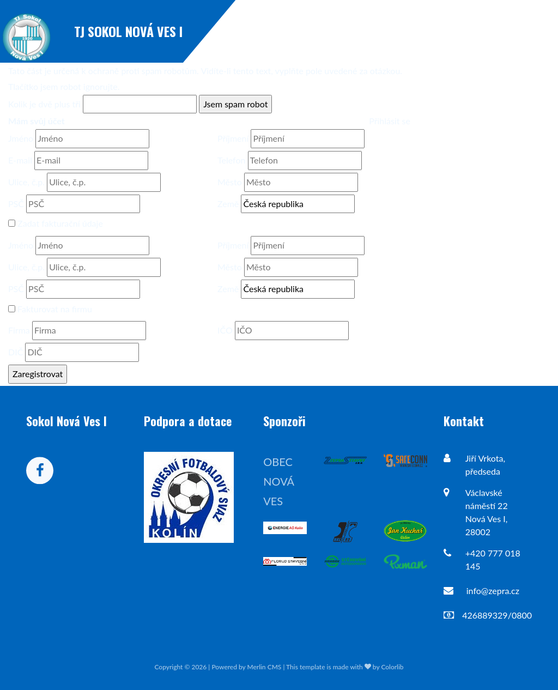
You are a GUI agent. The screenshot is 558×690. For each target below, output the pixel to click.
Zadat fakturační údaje (60, 223)
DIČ (15, 352)
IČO (225, 330)
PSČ (16, 203)
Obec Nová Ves (278, 481)
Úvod (393, 31)
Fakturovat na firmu (54, 309)
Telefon (231, 160)
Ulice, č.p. (26, 182)
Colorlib (392, 667)
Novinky (437, 31)
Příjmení (232, 138)
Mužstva (532, 31)
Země (228, 203)
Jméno (20, 138)
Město (229, 182)
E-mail (20, 160)
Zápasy (484, 31)
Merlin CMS (264, 667)
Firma (19, 330)
